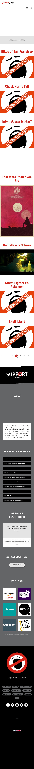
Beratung (6, 694)
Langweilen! (17, 565)
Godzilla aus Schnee (17, 245)
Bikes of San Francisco (17, 52)
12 (24, 355)
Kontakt (6, 690)
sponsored (27, 690)
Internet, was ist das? (17, 121)
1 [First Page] (2, 355)
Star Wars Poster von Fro (17, 179)
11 (20, 355)
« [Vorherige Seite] (5, 355)
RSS (17, 698)
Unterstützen (26, 686)
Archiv (15, 686)
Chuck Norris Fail (17, 86)
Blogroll (6, 686)
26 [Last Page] (17, 357)
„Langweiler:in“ (14, 528)
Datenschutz (17, 694)
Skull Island (17, 322)
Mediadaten (16, 690)
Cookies (28, 694)
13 (28, 355)
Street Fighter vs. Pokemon (17, 285)
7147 (19, 677)
